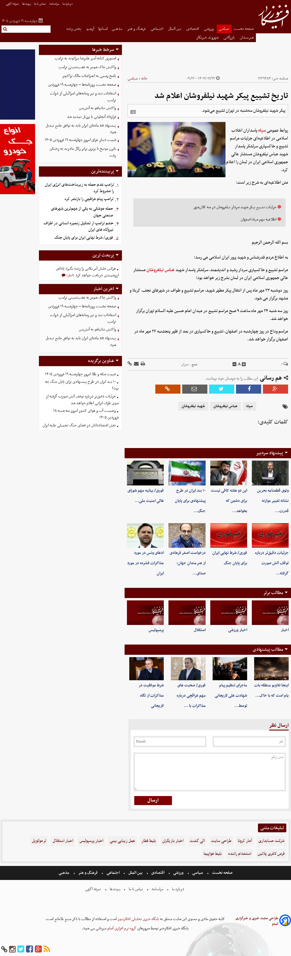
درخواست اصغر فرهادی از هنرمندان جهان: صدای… (188, 563)
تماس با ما (40, 4)
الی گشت (197, 841)
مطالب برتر (273, 593)
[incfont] (244, 364)
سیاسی (224, 28)
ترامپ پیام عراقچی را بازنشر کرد (88, 199)
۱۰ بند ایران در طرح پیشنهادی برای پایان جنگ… (190, 500)
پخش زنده (74, 28)
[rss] (47, 949)
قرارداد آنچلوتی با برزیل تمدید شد (91, 116)
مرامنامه (54, 4)
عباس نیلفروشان (161, 270)
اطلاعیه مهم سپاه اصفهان (258, 219)
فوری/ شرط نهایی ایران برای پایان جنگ (83, 237)
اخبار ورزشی (237, 630)
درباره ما (68, 4)
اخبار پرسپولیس (91, 841)
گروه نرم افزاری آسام (121, 928)
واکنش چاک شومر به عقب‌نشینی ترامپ (87, 67)
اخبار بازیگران (172, 841)
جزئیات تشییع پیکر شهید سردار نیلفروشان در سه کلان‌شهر (234, 207)
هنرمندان (247, 37)
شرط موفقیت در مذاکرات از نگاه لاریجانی (151, 695)
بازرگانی (229, 37)
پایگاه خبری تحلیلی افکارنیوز (138, 919)
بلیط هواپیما (213, 853)
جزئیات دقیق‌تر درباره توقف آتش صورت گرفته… (272, 563)
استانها (103, 28)
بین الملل (175, 28)
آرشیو (90, 28)
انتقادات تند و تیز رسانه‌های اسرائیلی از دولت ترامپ (83, 97)
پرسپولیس (156, 630)
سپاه (262, 130)
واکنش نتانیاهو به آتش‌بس (97, 108)
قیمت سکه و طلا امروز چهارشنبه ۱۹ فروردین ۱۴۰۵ (80, 374)
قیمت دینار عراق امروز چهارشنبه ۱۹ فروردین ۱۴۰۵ (80, 140)
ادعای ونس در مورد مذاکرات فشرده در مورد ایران (145, 563)
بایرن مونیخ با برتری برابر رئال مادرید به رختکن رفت (83, 152)
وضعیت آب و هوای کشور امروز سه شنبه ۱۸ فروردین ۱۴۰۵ (86, 414)
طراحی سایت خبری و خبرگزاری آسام (256, 921)
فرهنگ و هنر (137, 28)
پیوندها (26, 4)
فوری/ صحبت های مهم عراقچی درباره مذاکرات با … (191, 695)
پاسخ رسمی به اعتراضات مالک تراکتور (89, 76)
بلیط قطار (149, 841)
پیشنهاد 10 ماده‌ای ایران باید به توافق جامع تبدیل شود (81, 129)
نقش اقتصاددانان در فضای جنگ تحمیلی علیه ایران (79, 425)
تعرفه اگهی (12, 4)
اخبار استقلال (63, 841)
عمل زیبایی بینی (122, 841)
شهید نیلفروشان (193, 406)
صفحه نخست (244, 28)
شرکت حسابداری (271, 841)
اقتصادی (193, 28)
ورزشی (209, 28)
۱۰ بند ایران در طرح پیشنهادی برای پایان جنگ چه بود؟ (82, 385)
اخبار (285, 630)
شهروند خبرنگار (207, 37)
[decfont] (235, 364)
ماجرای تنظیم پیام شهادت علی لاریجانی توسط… (231, 695)
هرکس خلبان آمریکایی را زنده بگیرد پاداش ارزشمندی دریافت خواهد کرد (87, 272)
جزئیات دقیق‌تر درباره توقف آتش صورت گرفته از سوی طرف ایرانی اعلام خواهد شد (82, 399)
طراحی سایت (221, 841)
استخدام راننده (239, 853)
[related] (133, 112)
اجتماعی (157, 28)
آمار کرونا (245, 841)
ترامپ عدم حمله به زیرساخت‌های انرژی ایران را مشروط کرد (79, 188)
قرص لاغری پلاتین (271, 853)
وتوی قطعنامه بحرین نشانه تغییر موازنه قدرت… (273, 500)
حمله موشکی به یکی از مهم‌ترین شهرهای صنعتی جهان (82, 212)
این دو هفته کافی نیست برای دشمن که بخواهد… (229, 500)
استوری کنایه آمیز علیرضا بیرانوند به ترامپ (85, 58)
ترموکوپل (39, 841)
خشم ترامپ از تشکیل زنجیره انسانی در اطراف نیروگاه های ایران (78, 227)
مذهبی (117, 28)
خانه (144, 78)
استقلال (200, 630)
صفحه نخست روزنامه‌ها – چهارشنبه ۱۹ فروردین (82, 84)
